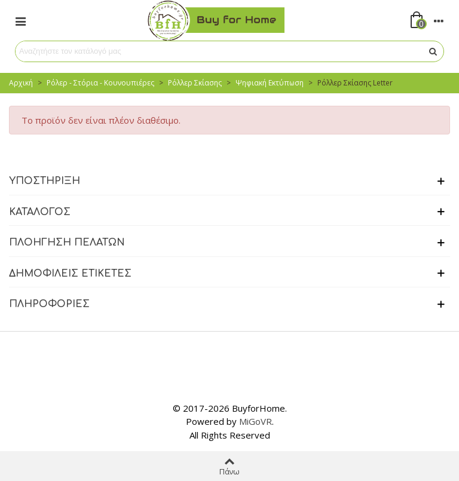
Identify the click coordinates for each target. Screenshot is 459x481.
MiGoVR (255, 421)
